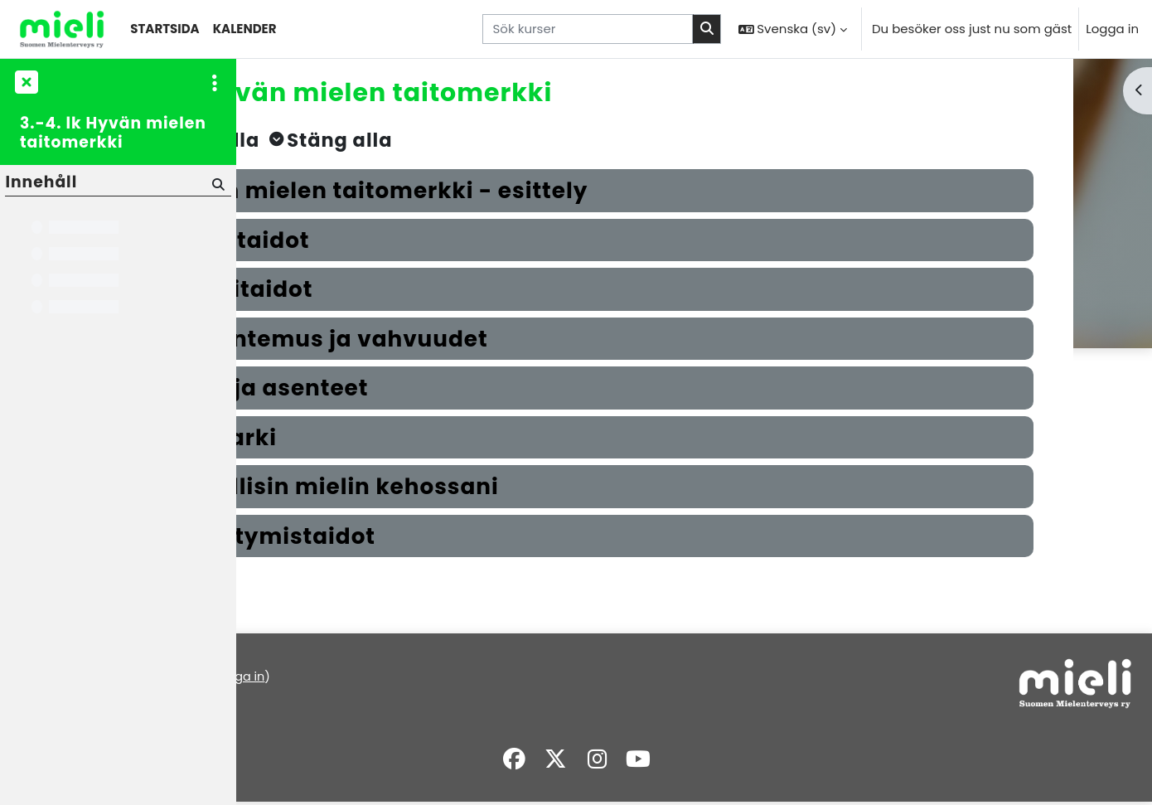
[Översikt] (61, 29)
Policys (270, 696)
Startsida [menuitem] (164, 28)
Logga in (1112, 28)
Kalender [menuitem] (245, 28)
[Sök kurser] (587, 29)
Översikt (273, 715)
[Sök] (216, 183)
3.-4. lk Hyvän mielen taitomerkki (113, 133)
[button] (793, 29)
